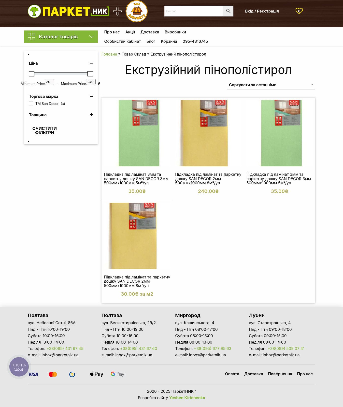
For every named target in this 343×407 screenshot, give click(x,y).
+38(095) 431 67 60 (138, 348)
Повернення (280, 373)
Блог (150, 41)
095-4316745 (195, 41)
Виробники (175, 31)
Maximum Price (73, 84)
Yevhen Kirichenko (187, 397)
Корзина (169, 41)
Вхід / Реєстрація (262, 11)
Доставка (150, 31)
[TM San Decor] (31, 103)
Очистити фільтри (44, 130)
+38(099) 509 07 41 (286, 348)
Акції (130, 31)
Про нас (112, 31)
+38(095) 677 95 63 (212, 348)
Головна (109, 54)
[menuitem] (112, 32)
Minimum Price (33, 84)
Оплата (232, 373)
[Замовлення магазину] (271, 84)
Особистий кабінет (122, 41)
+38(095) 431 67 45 (64, 348)
